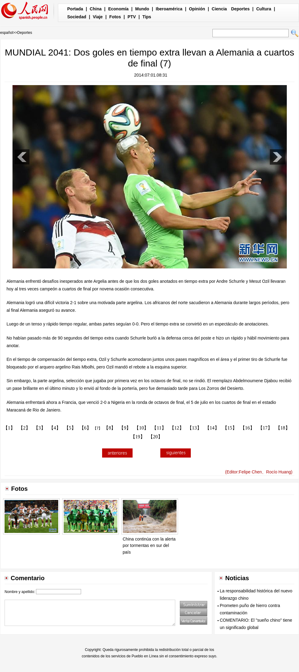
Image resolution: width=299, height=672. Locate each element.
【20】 (155, 436)
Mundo (142, 8)
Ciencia (219, 8)
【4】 (55, 427)
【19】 (137, 436)
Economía (118, 8)
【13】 (194, 427)
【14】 (212, 427)
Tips (146, 16)
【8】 (110, 427)
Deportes (240, 8)
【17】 (265, 427)
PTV (131, 16)
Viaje (97, 16)
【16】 (247, 427)
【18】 (283, 427)
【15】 (229, 427)
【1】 (9, 427)
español (6, 33)
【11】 (159, 427)
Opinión (197, 8)
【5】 (70, 427)
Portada (75, 8)
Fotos (115, 16)
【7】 (97, 428)
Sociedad (76, 16)
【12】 (176, 427)
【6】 (85, 427)
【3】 (40, 427)
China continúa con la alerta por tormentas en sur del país (149, 546)
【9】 (125, 427)
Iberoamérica (169, 8)
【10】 (141, 427)
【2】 (24, 427)
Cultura (263, 8)
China (95, 8)
